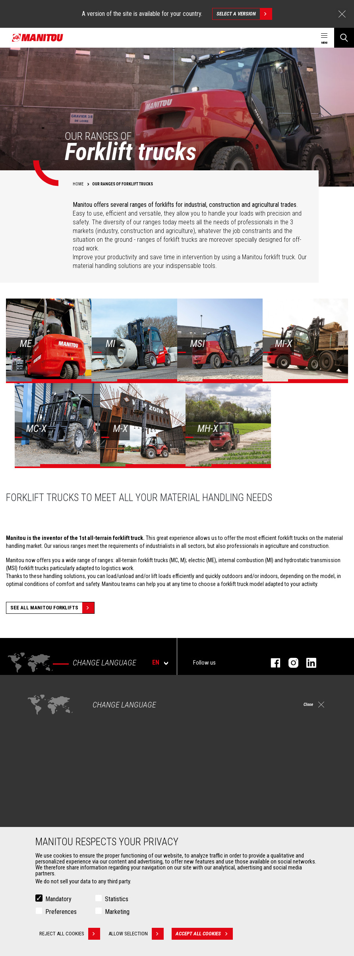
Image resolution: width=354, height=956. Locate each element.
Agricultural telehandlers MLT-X (222, 724)
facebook (271, 663)
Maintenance (202, 820)
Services (193, 787)
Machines (194, 700)
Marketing (117, 912)
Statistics (116, 899)
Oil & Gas (40, 743)
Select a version (244, 13)
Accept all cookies (205, 934)
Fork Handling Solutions (56, 820)
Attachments (42, 787)
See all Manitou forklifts (52, 607)
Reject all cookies (69, 934)
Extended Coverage (209, 810)
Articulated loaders (209, 743)
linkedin (307, 663)
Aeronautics (44, 752)
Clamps (38, 810)
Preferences (61, 912)
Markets (35, 700)
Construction (44, 724)
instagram (289, 663)
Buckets (39, 801)
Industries (41, 733)
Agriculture (42, 714)
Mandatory (58, 899)
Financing (198, 801)
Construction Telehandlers (217, 714)
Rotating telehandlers (212, 733)
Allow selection (137, 934)
